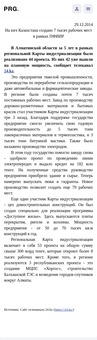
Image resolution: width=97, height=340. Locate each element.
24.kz (8, 71)
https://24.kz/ (64, 309)
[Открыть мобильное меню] (88, 8)
